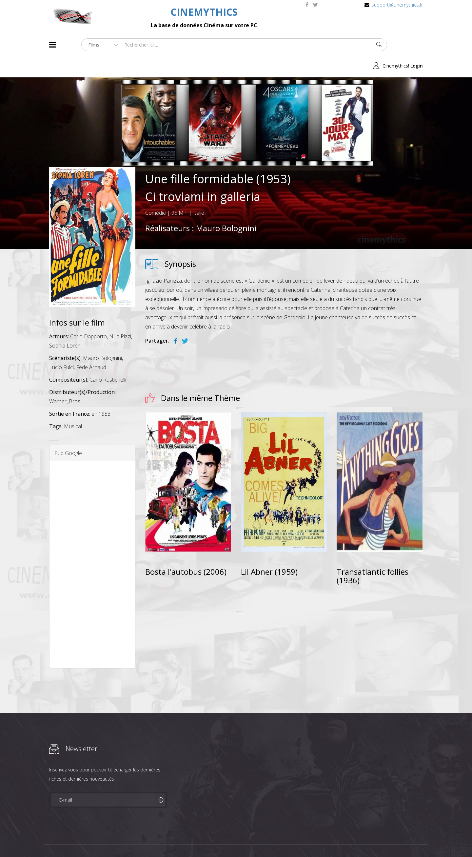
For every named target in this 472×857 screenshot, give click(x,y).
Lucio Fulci (61, 346)
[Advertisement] (92, 544)
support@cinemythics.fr (397, 5)
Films (69, 840)
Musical (73, 405)
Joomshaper (292, 839)
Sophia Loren (65, 325)
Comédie (155, 191)
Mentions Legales (127, 840)
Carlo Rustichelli (107, 359)
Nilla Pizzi (120, 315)
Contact (160, 840)
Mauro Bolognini (226, 207)
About (50, 840)
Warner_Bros (64, 380)
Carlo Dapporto (88, 315)
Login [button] (416, 45)
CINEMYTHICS (204, 12)
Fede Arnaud (91, 346)
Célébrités (91, 840)
